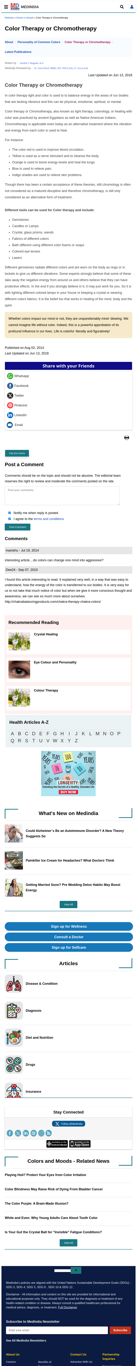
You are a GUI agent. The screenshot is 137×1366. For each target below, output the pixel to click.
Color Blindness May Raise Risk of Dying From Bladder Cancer (54, 1189)
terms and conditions (49, 519)
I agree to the (38, 519)
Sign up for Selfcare (69, 947)
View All (68, 904)
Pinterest (17, 405)
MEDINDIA (25, 7)
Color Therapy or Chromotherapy (87, 42)
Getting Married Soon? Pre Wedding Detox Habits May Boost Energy (73, 887)
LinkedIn (17, 415)
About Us (13, 1354)
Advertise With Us (81, 1361)
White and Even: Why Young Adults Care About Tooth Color (51, 1218)
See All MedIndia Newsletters (26, 1340)
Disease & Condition (41, 983)
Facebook (18, 386)
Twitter (15, 395)
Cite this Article (17, 453)
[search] (62, 1270)
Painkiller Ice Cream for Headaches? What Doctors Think (70, 860)
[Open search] (122, 6)
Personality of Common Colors (39, 42)
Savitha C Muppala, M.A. (32, 63)
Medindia (9, 17)
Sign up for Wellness (69, 926)
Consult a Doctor (69, 937)
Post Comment (17, 527)
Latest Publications (18, 51)
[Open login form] (132, 6)
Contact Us (78, 1354)
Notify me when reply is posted (35, 513)
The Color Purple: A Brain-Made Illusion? (36, 1203)
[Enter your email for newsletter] (57, 1330)
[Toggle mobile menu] (5, 6)
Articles (19, 17)
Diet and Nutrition (39, 1037)
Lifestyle (30, 17)
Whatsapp (18, 376)
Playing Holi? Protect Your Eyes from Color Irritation (45, 1175)
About (9, 42)
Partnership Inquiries (110, 1357)
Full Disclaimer (67, 1307)
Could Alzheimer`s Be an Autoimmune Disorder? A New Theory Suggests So (75, 833)
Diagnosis (33, 1010)
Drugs (30, 1064)
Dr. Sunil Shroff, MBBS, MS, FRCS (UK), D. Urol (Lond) (61, 68)
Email (15, 425)
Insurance (33, 1091)
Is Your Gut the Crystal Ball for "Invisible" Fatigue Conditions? (53, 1232)
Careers (11, 1361)
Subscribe (120, 1330)
